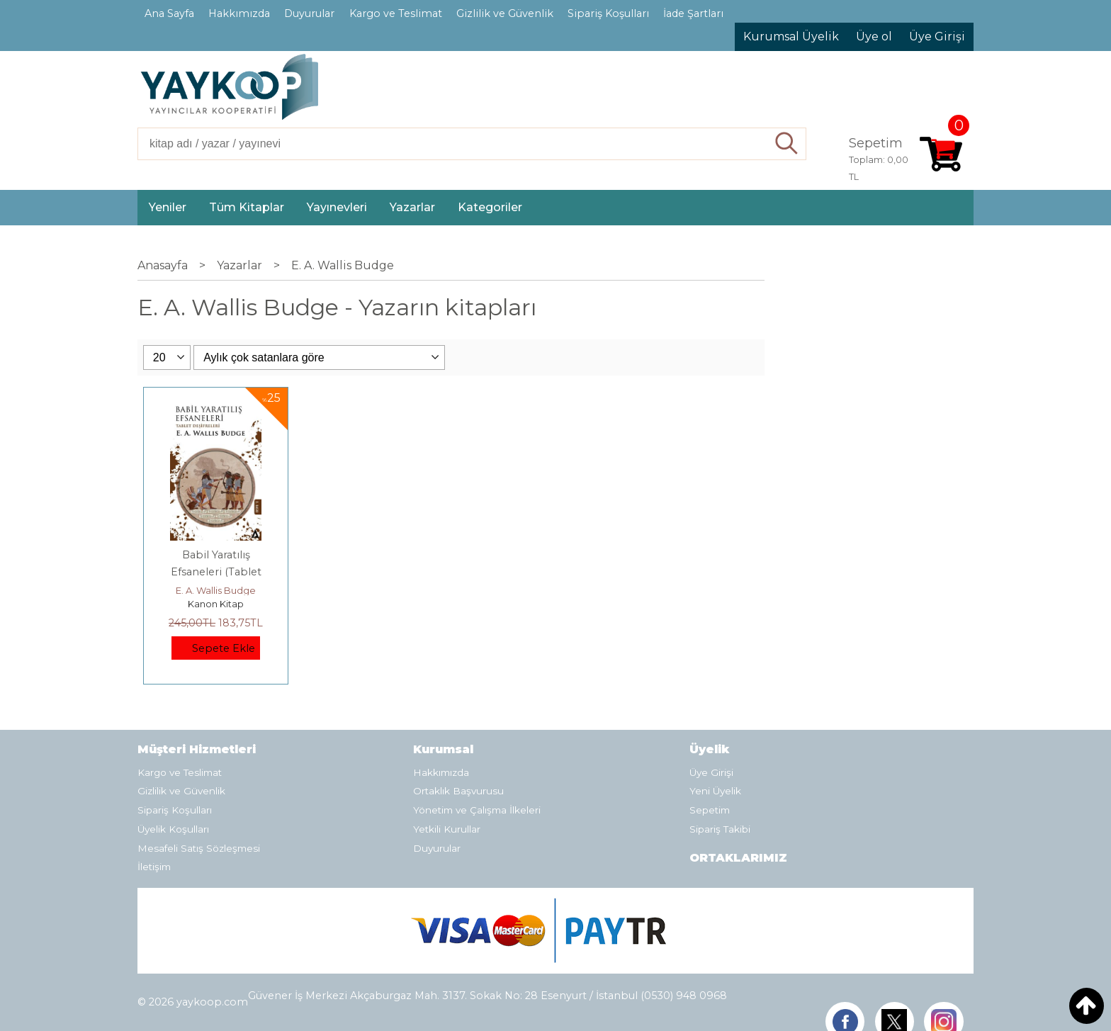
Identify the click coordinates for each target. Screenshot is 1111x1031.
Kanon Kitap (216, 603)
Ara (787, 143)
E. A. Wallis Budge (216, 590)
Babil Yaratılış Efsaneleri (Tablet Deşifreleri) (216, 571)
